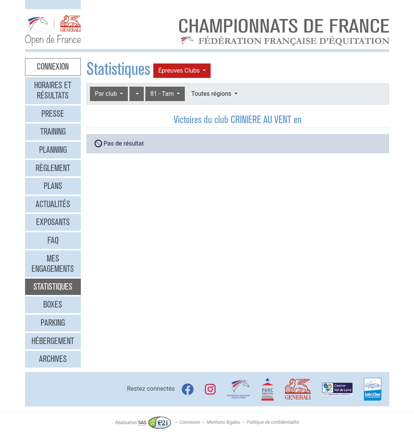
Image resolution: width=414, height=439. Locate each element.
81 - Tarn (162, 93)
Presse (52, 113)
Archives (53, 358)
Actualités (53, 204)
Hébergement (52, 341)
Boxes (52, 304)
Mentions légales (223, 422)
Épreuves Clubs (179, 70)
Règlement (53, 168)
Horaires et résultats (52, 90)
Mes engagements (52, 263)
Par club (106, 93)
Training (53, 131)
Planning (53, 149)
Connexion (53, 66)
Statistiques (52, 286)
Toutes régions (212, 93)
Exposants (53, 222)
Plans (53, 186)
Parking (53, 322)
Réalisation (143, 422)
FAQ (52, 240)
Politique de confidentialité (273, 422)
